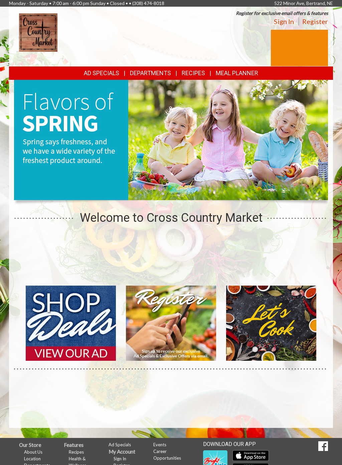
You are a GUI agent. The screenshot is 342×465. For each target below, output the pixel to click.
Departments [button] (150, 72)
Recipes (193, 72)
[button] (163, 193)
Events (159, 444)
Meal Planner (237, 72)
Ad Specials (101, 72)
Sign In (284, 21)
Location (32, 458)
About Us (33, 452)
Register (315, 21)
